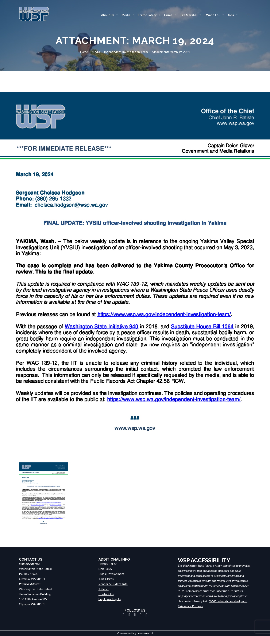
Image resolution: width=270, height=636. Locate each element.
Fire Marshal (190, 15)
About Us (109, 15)
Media (128, 15)
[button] (248, 14)
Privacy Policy (107, 563)
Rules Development (111, 574)
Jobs (233, 15)
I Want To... (214, 15)
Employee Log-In (110, 599)
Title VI (104, 589)
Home (84, 52)
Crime (170, 15)
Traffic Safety (149, 15)
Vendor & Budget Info (113, 584)
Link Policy (105, 568)
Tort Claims (106, 579)
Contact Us (106, 594)
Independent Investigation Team (126, 52)
